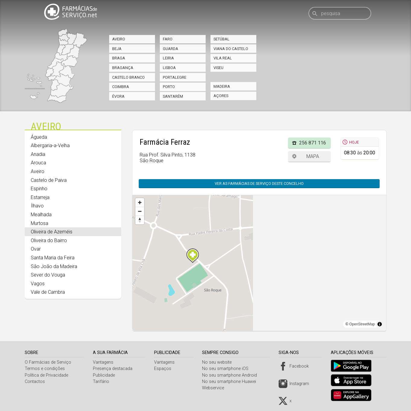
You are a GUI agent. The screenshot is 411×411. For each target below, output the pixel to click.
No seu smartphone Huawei (231, 381)
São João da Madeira (54, 266)
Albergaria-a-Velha (50, 145)
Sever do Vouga (48, 275)
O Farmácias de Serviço (48, 362)
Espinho (39, 188)
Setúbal (221, 39)
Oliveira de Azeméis (51, 232)
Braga (118, 58)
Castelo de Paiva (49, 180)
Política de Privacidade (46, 375)
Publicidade (104, 375)
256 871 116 (312, 143)
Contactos (35, 381)
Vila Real (222, 58)
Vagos (38, 283)
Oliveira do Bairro (49, 240)
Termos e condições (45, 368)
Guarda (170, 48)
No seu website (219, 362)
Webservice (215, 387)
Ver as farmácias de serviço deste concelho (256, 183)
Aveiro (118, 39)
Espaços (164, 368)
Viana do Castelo (230, 48)
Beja (117, 48)
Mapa (312, 156)
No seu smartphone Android (231, 375)
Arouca (38, 163)
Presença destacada (113, 368)
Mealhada (41, 214)
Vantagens (103, 362)
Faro (167, 39)
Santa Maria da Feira (52, 258)
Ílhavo (37, 206)
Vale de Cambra (48, 292)
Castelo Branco (128, 77)
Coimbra (120, 86)
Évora (118, 96)
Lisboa (169, 67)
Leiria (168, 58)
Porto (169, 86)
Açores (220, 95)
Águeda (39, 137)
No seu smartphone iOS (227, 368)
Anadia (38, 154)
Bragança (122, 67)
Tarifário (101, 381)
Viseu (218, 67)
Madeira (221, 86)
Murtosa (39, 223)
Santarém (173, 96)
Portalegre (174, 77)
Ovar (36, 249)
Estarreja (40, 197)
